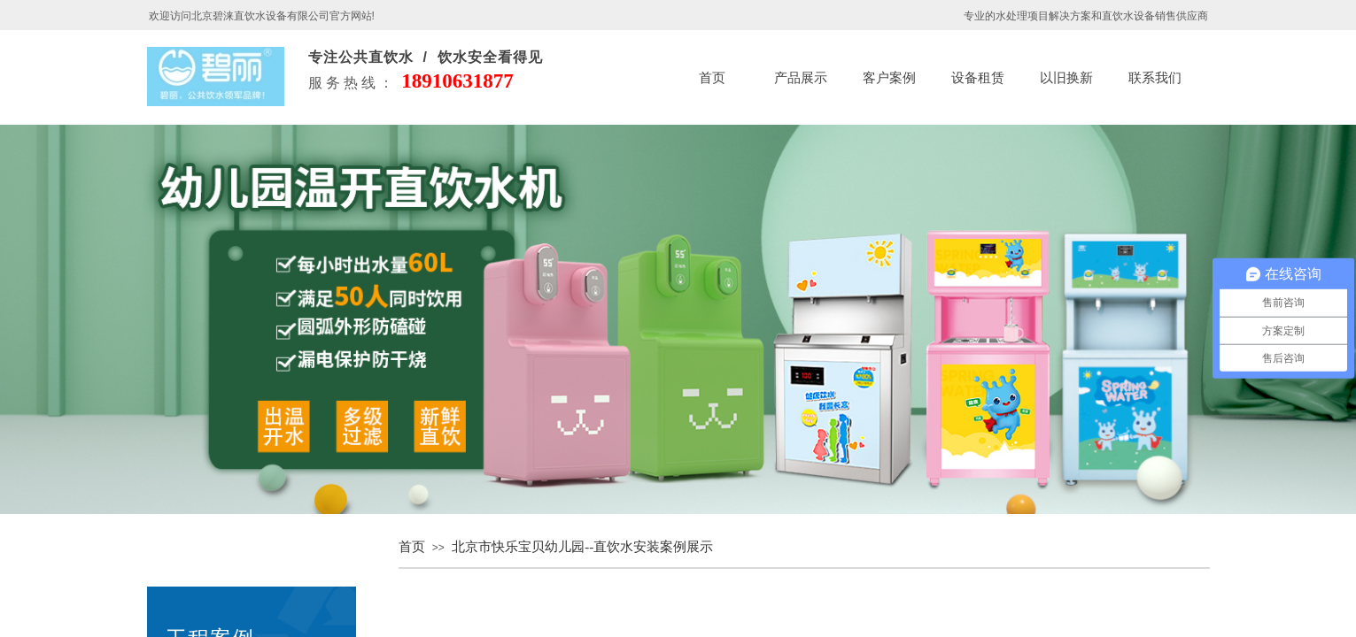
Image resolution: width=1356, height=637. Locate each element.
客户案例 (889, 78)
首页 (712, 78)
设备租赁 (977, 78)
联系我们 (1155, 78)
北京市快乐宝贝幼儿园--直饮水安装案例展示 (582, 547)
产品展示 (800, 78)
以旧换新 (1066, 78)
